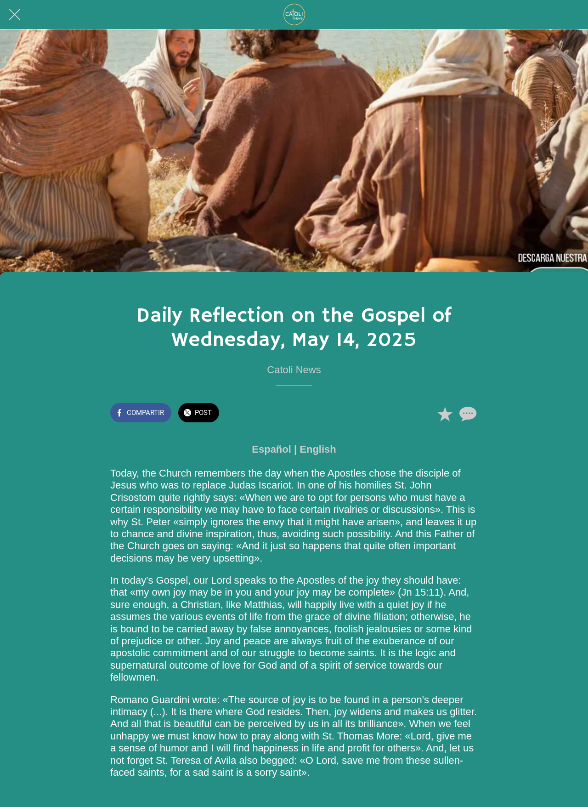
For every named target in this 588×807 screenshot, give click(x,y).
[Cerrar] (14, 14)
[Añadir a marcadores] (445, 414)
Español (271, 449)
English (318, 449)
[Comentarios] (467, 414)
